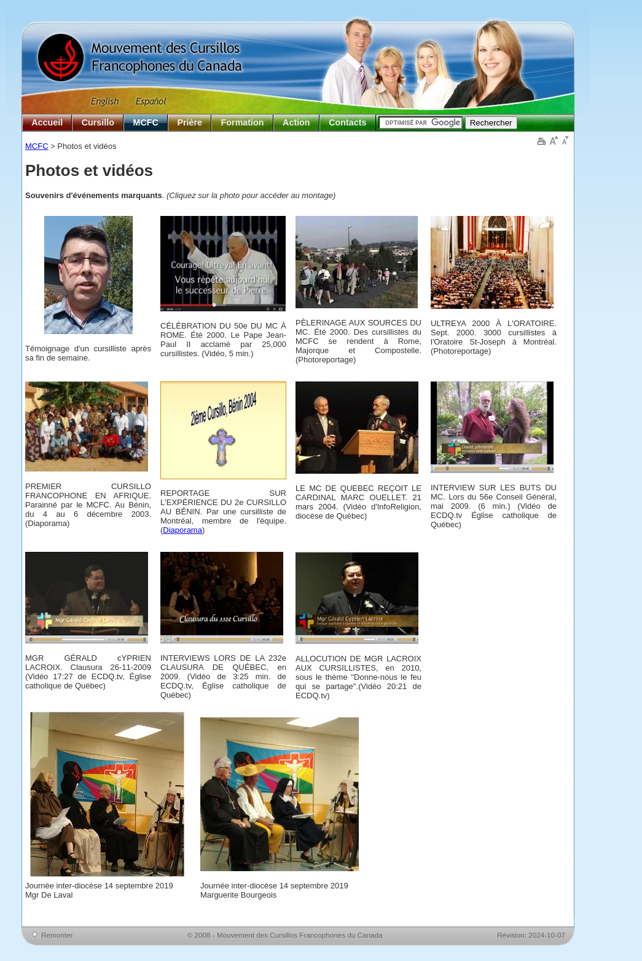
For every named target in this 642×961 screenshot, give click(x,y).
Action (296, 122)
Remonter (56, 935)
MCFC (146, 122)
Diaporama (182, 530)
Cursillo (98, 122)
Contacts (347, 122)
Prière (189, 122)
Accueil (47, 122)
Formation (242, 122)
